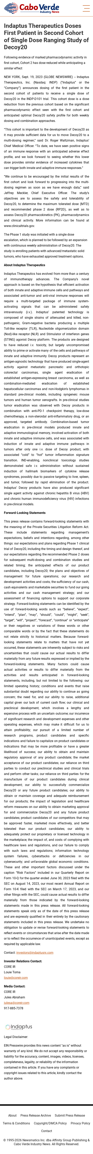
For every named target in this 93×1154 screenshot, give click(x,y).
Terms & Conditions (16, 1123)
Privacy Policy (80, 1123)
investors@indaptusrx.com (34, 952)
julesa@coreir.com (16, 1003)
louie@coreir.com (16, 978)
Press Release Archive (35, 1115)
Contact (46, 1131)
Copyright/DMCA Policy (50, 1123)
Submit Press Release (70, 1115)
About (12, 1115)
